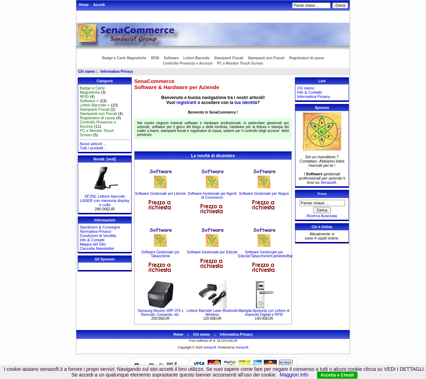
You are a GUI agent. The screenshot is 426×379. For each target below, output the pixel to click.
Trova (322, 194)
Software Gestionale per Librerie (160, 194)
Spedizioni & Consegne (100, 227)
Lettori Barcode (196, 58)
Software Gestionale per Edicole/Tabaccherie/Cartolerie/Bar (265, 254)
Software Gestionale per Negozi (264, 194)
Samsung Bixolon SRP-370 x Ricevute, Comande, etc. (160, 313)
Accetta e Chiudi (337, 375)
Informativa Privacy (116, 71)
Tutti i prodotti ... (93, 148)
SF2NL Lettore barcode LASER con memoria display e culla (105, 199)
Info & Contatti (92, 240)
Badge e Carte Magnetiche (124, 58)
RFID (155, 58)
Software (171, 58)
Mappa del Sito (92, 244)
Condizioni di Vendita (98, 236)
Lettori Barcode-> (95, 105)
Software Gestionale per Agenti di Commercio (212, 195)
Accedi (99, 5)
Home (84, 5)
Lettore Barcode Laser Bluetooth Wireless (212, 313)
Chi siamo (86, 71)
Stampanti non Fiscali (266, 58)
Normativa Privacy (95, 231)
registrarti (186, 102)
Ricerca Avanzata (322, 216)
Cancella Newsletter (97, 248)
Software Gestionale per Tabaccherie (160, 254)
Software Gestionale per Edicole (212, 252)
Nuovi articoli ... (93, 144)
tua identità (245, 102)
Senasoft (328, 182)
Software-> (89, 101)
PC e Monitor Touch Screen (240, 63)
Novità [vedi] (105, 159)
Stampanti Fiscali (228, 58)
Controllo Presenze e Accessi (188, 63)
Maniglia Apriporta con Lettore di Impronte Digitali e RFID (264, 313)
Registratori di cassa (306, 58)
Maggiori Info (294, 375)
